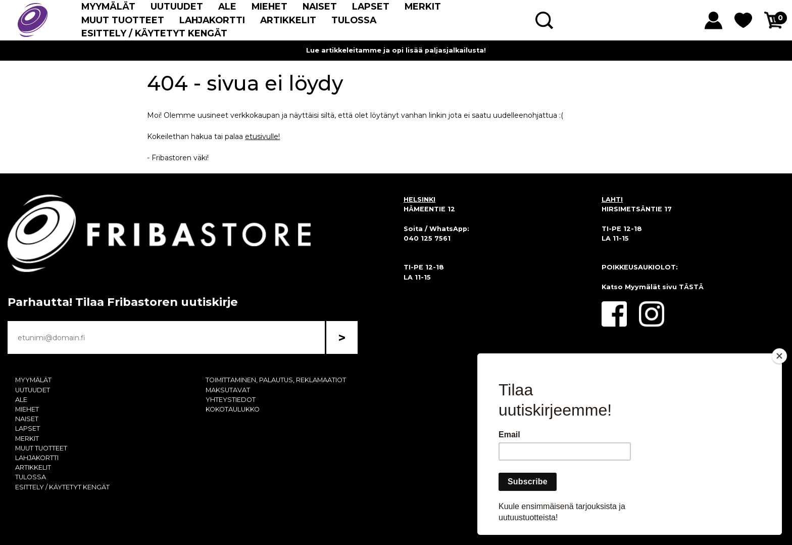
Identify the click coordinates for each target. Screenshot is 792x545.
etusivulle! (262, 136)
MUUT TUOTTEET (122, 20)
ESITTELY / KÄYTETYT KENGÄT (154, 33)
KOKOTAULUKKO (233, 409)
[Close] (779, 356)
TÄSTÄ (691, 287)
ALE (227, 6)
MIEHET (269, 6)
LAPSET (370, 6)
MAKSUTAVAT (228, 390)
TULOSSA (353, 20)
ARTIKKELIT (288, 20)
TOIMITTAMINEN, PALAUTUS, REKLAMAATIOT (276, 380)
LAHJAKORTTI (212, 20)
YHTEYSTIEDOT (231, 399)
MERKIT (423, 6)
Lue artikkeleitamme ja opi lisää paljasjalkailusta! (396, 50)
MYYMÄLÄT (108, 6)
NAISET (320, 6)
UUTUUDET (177, 6)
